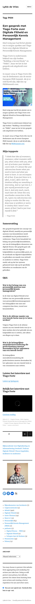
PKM (24, 423)
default (7, 510)
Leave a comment (13, 425)
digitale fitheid (18, 423)
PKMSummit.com (17, 144)
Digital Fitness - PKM (17, 419)
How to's (8, 518)
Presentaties (9, 539)
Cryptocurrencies (11, 508)
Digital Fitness (8, 423)
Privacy (7, 541)
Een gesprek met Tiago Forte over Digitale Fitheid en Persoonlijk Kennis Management (15, 32)
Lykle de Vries (10, 7)
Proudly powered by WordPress (22, 600)
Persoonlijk (9, 521)
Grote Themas (10, 515)
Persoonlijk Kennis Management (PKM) (19, 421)
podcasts (8, 528)
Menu (29, 6)
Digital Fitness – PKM (14, 531)
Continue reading (9, 414)
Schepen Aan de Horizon (15, 536)
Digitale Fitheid (10, 513)
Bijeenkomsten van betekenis (16, 505)
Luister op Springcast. (11, 381)
